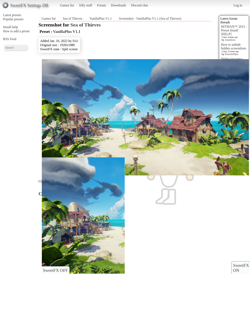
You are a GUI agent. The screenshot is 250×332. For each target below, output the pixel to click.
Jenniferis (230, 39)
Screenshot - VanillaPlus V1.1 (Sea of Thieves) (150, 18)
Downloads (118, 5)
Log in (237, 5)
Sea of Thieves (72, 18)
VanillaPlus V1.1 (100, 18)
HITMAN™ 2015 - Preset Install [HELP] (234, 30)
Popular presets (13, 19)
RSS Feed (9, 39)
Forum (101, 5)
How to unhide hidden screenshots (233, 46)
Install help (10, 27)
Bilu (75, 41)
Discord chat (139, 5)
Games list (67, 5)
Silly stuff (85, 5)
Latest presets (12, 15)
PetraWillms (231, 54)
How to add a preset (16, 31)
